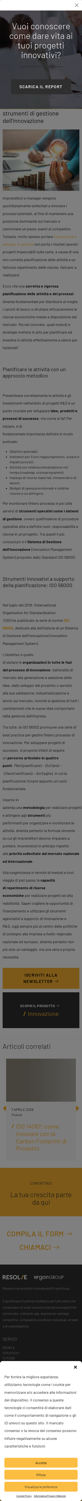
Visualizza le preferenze (41, 1487)
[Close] (76, 5)
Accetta (41, 1463)
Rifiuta (41, 1475)
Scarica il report (41, 86)
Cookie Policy (24, 1495)
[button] (75, 1366)
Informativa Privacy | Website (50, 1495)
